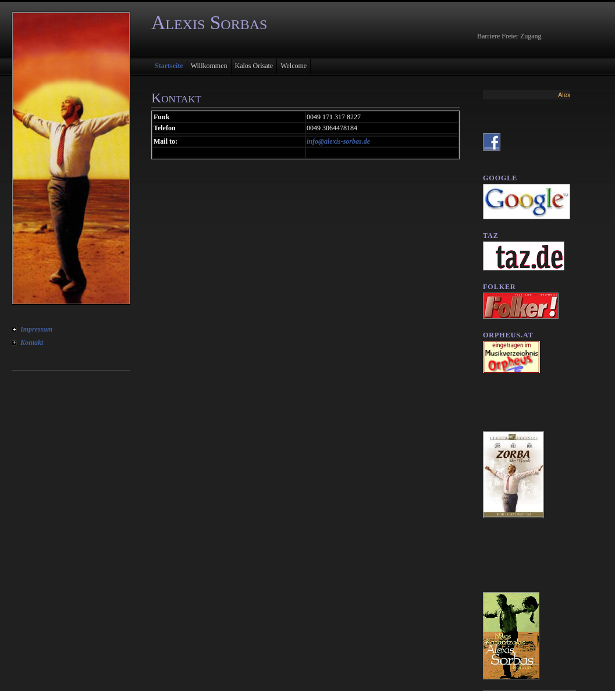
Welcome (293, 66)
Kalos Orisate (254, 66)
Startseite (169, 66)
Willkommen (209, 66)
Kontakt (31, 343)
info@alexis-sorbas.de (338, 141)
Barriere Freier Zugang (509, 36)
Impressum (36, 329)
